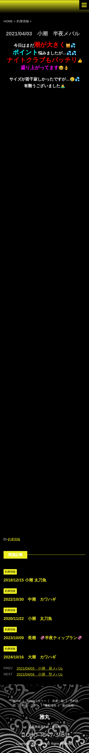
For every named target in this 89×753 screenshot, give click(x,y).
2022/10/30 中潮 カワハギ (30, 599)
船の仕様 (68, 705)
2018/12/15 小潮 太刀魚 (25, 580)
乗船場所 (50, 705)
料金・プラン (30, 705)
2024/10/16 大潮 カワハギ (30, 657)
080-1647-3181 (44, 734)
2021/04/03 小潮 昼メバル (40, 668)
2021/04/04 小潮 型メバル (40, 674)
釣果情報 (14, 539)
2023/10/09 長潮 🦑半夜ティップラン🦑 (43, 638)
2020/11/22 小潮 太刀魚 (28, 618)
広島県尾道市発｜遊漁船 (44, 727)
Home (17, 701)
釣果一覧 (58, 701)
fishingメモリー (36, 701)
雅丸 (44, 717)
